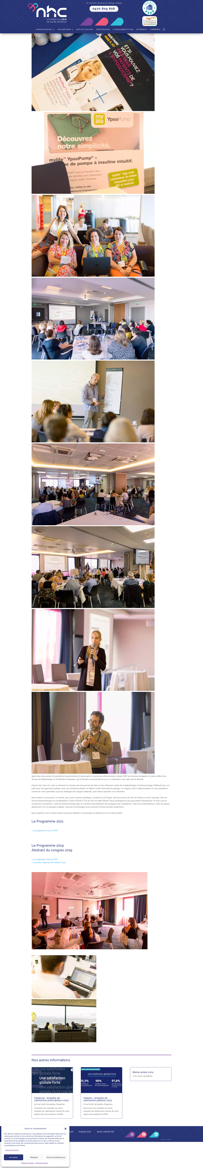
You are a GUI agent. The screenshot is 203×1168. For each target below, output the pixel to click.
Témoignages (103, 29)
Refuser (34, 1157)
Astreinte (141, 29)
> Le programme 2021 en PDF (45, 857)
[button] (65, 1128)
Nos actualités (84, 29)
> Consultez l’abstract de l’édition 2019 (49, 889)
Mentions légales (27, 1163)
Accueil (35, 37)
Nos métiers (64, 29)
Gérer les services (12, 1150)
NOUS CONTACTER (105, 1158)
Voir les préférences (55, 1157)
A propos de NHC (43, 29)
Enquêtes (108, 1130)
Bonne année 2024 (143, 1098)
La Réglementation (123, 29)
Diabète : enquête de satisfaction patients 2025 (97, 1125)
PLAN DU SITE (85, 1158)
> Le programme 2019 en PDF (45, 885)
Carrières (155, 29)
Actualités (99, 1130)
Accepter (13, 1157)
